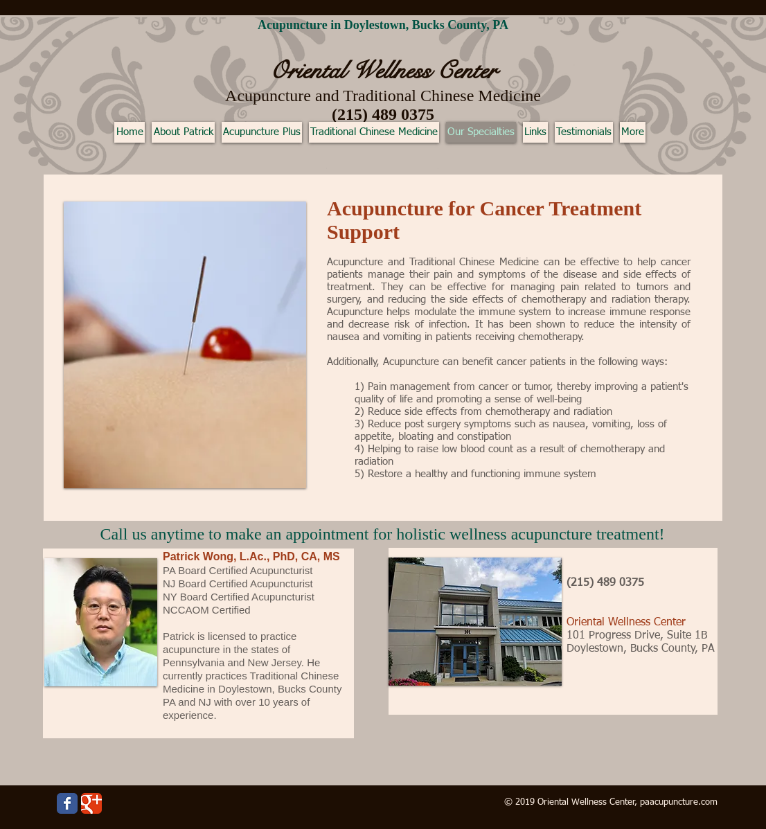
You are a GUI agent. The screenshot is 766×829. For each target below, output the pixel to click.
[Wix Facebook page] (67, 803)
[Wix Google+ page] (91, 803)
